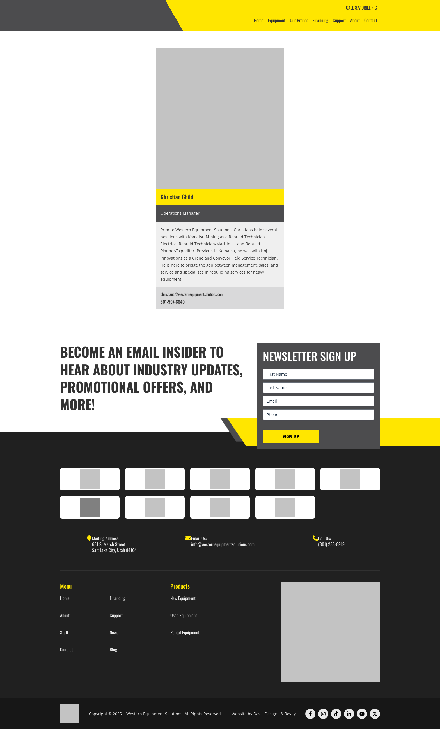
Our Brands (299, 20)
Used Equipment (183, 615)
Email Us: (199, 538)
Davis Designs (266, 713)
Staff (64, 632)
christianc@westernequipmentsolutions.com (192, 294)
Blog (113, 650)
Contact (370, 20)
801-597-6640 (173, 301)
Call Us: (324, 538)
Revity (290, 713)
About (355, 20)
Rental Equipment (185, 632)
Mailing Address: (105, 538)
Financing (320, 20)
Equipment (276, 20)
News (114, 632)
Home (258, 20)
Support (339, 20)
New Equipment (183, 598)
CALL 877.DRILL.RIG (361, 7)
